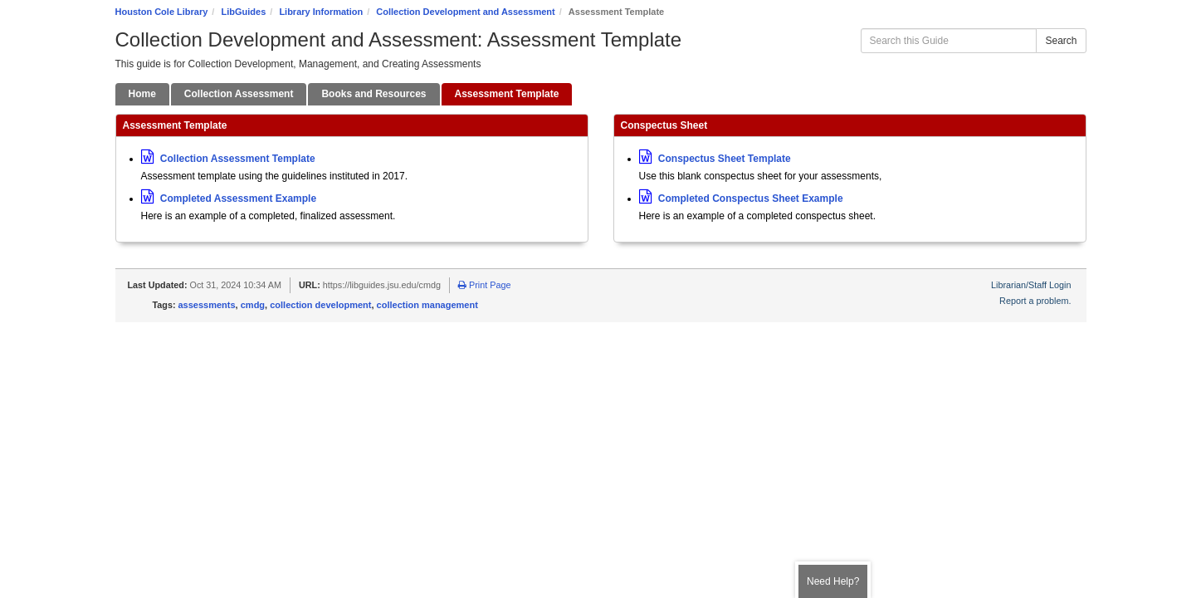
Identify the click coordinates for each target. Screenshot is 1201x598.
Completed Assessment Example (229, 198)
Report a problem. (1035, 301)
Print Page (484, 285)
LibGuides (243, 12)
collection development (320, 305)
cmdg (253, 305)
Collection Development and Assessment (465, 12)
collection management (427, 305)
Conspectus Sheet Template (715, 158)
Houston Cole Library (161, 12)
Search (1061, 41)
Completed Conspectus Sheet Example (741, 198)
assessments (207, 305)
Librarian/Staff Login (1031, 285)
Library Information (321, 12)
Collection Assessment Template (228, 158)
